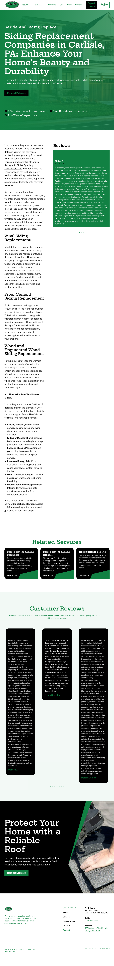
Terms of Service (90, 949)
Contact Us (104, 5)
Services (66, 917)
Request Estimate (16, 93)
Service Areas (66, 5)
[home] (12, 5)
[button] (26, 5)
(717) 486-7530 (91, 920)
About (65, 912)
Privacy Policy (104, 949)
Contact (66, 930)
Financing (52, 5)
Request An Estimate (91, 5)
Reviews (78, 5)
